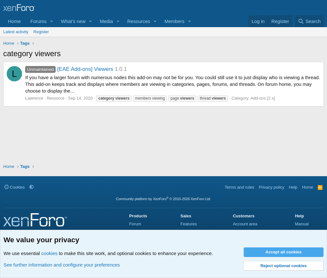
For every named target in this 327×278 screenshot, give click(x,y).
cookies (49, 253)
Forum (135, 224)
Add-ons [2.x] (262, 98)
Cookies (14, 187)
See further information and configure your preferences (62, 264)
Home (14, 21)
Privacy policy (271, 187)
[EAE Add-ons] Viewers (69, 69)
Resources (138, 21)
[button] (51, 21)
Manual (302, 224)
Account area (245, 224)
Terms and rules (239, 187)
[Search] (309, 21)
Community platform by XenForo (163, 199)
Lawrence (34, 98)
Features (188, 224)
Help (293, 187)
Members (174, 21)
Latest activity (15, 31)
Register (41, 31)
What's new (73, 21)
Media (106, 21)
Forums (38, 21)
